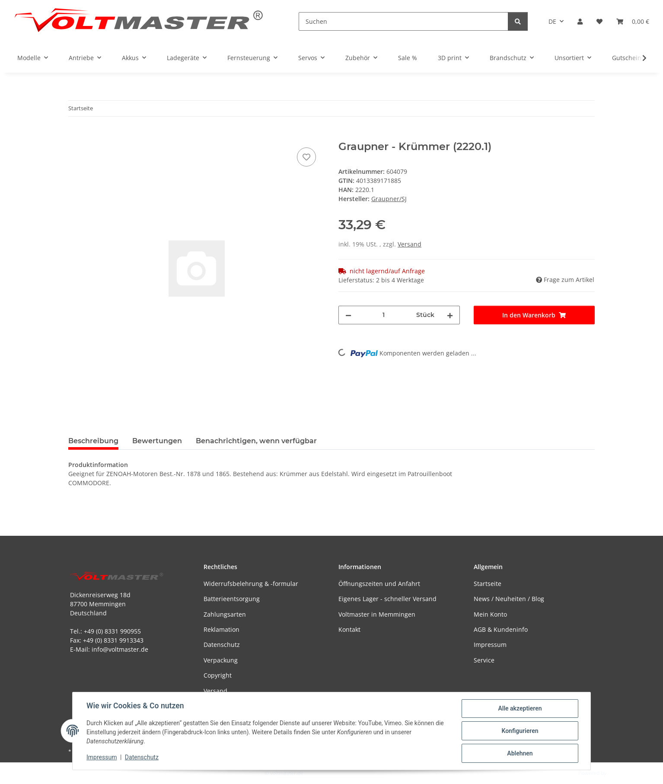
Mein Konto (490, 614)
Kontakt (349, 629)
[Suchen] (403, 21)
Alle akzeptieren (520, 708)
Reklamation (221, 629)
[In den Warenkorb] (75, 136)
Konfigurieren (519, 730)
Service (484, 660)
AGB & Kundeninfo (501, 629)
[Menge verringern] (348, 315)
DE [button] (552, 21)
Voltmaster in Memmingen (376, 614)
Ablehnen (519, 753)
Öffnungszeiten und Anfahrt (379, 583)
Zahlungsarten (225, 614)
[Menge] (383, 315)
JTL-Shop (618, 773)
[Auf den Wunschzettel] (306, 156)
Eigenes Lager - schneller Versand (387, 599)
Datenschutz (142, 757)
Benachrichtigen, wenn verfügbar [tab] (256, 441)
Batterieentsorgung (232, 599)
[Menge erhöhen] (449, 315)
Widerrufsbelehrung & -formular (251, 583)
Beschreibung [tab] (93, 441)
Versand (409, 244)
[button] (580, 21)
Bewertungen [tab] (157, 441)
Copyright (218, 675)
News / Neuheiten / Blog (509, 599)
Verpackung (221, 660)
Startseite (487, 583)
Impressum (101, 757)
